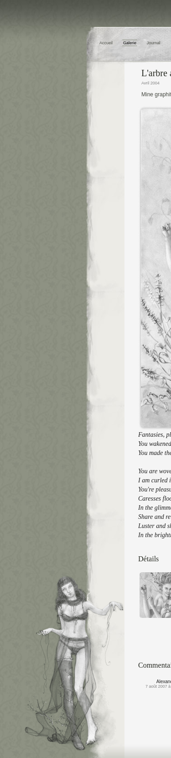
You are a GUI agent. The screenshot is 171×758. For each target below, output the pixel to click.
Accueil (106, 43)
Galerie (129, 43)
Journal (154, 43)
